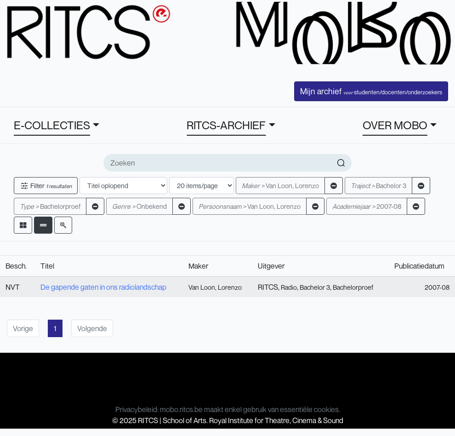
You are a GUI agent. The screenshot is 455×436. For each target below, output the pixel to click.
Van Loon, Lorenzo (280, 185)
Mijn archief (371, 91)
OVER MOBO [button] (395, 125)
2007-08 (366, 206)
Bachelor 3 (378, 185)
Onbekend (139, 206)
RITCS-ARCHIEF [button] (226, 125)
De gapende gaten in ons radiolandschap (103, 287)
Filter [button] (46, 185)
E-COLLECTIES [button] (52, 125)
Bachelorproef (50, 206)
